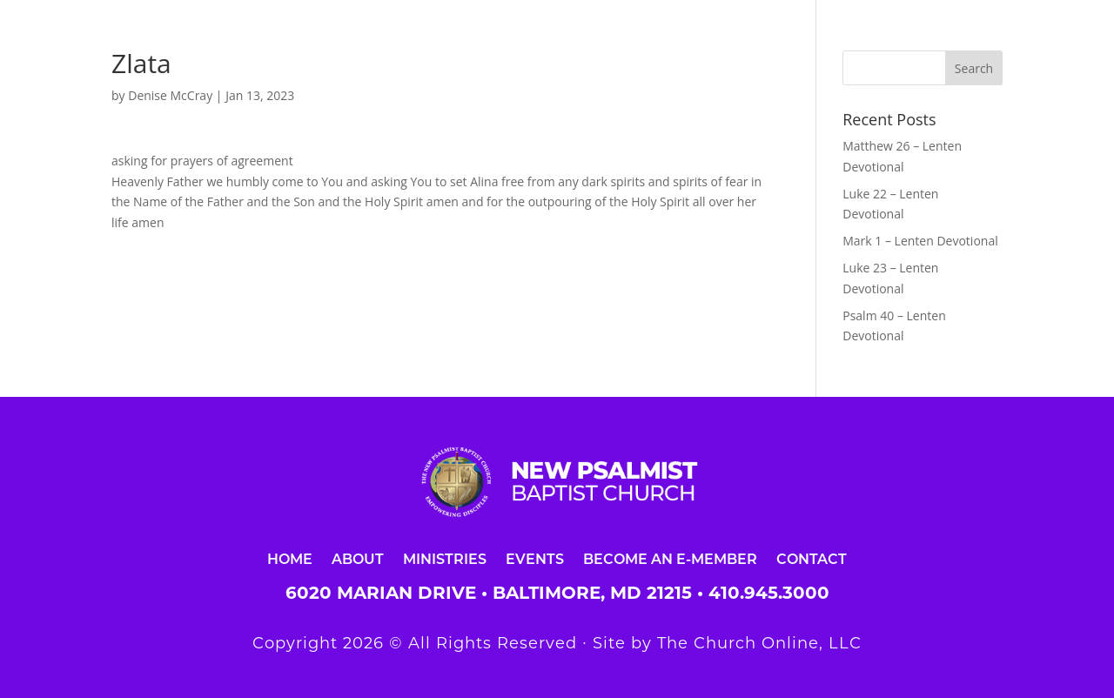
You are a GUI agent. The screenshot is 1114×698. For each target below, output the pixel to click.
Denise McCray (170, 95)
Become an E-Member (670, 558)
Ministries (445, 558)
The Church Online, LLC (759, 643)
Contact (811, 558)
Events (535, 558)
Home (289, 558)
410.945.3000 (768, 592)
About (358, 558)
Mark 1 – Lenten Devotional (919, 240)
